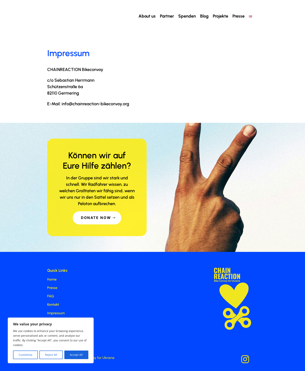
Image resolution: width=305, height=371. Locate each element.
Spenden (187, 16)
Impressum (56, 313)
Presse (238, 16)
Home (52, 279)
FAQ (50, 296)
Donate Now (96, 218)
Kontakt (53, 304)
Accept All (76, 355)
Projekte (220, 16)
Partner (167, 16)
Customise (25, 355)
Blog (204, 16)
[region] (51, 340)
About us (147, 16)
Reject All (51, 355)
